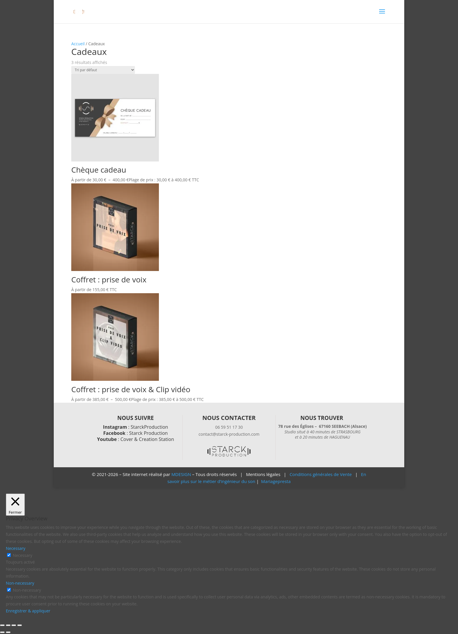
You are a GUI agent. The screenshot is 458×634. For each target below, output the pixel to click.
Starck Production (148, 433)
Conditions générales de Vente (320, 474)
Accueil (78, 43)
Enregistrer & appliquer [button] (28, 611)
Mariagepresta (276, 481)
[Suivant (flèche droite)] (8, 632)
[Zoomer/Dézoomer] (2, 625)
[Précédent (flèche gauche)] (2, 632)
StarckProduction (149, 427)
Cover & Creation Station (147, 439)
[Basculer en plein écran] (8, 625)
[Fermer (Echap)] (19, 625)
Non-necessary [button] (20, 583)
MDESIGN (181, 474)
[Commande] (103, 70)
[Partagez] (13, 625)
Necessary (22, 555)
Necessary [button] (15, 548)
